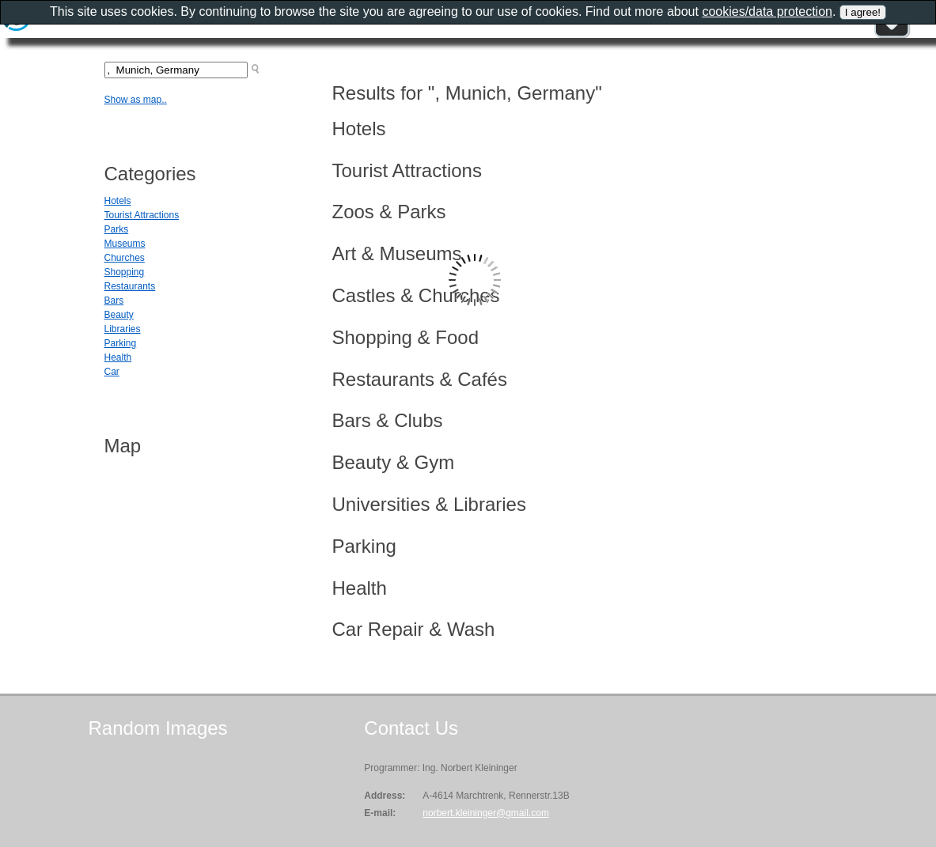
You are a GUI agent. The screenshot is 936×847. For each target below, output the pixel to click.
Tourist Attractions (142, 215)
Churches (124, 257)
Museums (125, 243)
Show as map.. (135, 99)
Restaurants (130, 286)
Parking (120, 343)
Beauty (119, 314)
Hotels (117, 200)
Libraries (122, 329)
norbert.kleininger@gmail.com (486, 813)
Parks (116, 229)
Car (111, 371)
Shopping (124, 272)
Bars (114, 300)
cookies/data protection (767, 11)
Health (118, 357)
